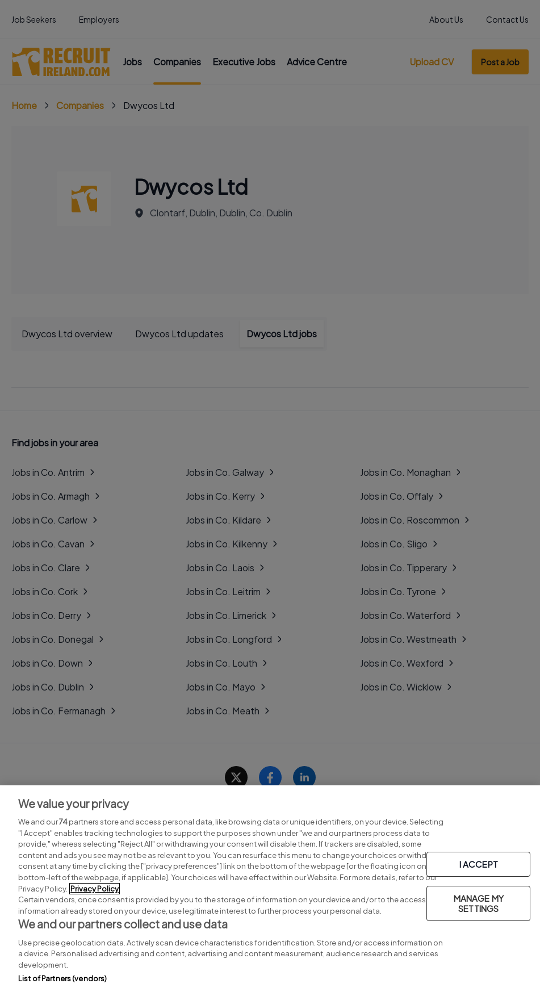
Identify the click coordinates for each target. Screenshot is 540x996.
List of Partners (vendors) (62, 978)
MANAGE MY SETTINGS (479, 903)
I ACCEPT (478, 864)
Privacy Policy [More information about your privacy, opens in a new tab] (94, 888)
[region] (270, 890)
